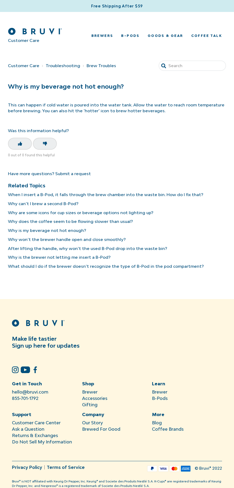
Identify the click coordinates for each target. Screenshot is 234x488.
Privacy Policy (27, 467)
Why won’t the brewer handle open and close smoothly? (67, 239)
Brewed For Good (101, 429)
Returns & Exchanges (35, 435)
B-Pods (130, 36)
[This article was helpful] (20, 144)
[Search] (192, 66)
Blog (157, 422)
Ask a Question (28, 429)
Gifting (89, 404)
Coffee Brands (168, 429)
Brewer (89, 392)
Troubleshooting (63, 65)
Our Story (92, 422)
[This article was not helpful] (45, 144)
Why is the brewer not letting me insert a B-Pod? (59, 257)
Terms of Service (66, 467)
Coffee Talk (206, 36)
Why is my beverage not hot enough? (47, 230)
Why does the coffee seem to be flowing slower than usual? (70, 221)
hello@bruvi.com (30, 392)
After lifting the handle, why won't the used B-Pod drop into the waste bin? (87, 248)
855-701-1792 (25, 398)
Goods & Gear (165, 36)
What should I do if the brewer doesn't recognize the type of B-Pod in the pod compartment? (106, 266)
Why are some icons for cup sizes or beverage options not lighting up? (80, 212)
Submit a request (73, 173)
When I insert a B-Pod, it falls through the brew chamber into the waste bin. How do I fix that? (105, 194)
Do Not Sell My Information (42, 441)
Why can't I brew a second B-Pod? (43, 203)
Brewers (102, 36)
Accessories (94, 398)
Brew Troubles (101, 65)
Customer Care (23, 65)
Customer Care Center (36, 422)
